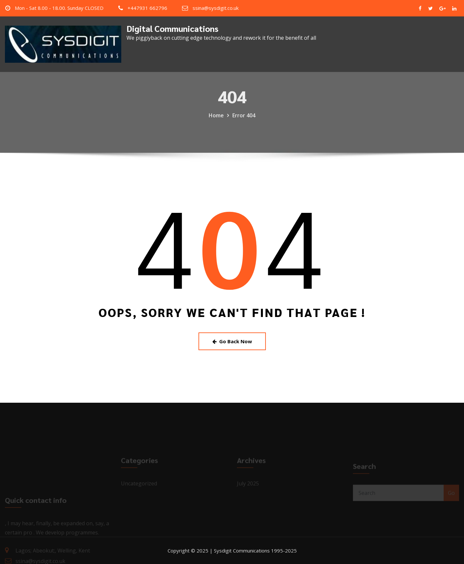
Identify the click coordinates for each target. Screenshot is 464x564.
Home (216, 120)
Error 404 (243, 120)
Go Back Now (232, 341)
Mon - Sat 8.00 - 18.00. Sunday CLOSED (59, 8)
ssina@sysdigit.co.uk (216, 8)
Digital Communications (173, 28)
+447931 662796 (147, 8)
